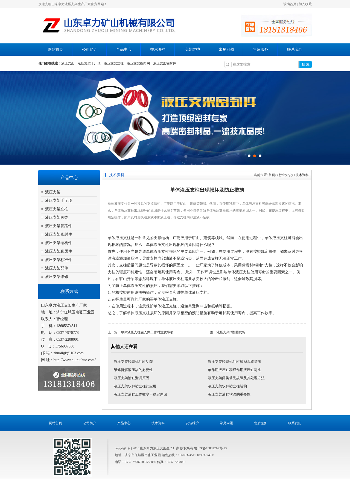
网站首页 (55, 49)
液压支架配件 (56, 268)
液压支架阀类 (56, 217)
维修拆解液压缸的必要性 (133, 370)
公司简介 (89, 49)
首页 (272, 175)
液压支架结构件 (58, 243)
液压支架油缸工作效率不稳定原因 (140, 394)
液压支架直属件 (58, 251)
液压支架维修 (56, 277)
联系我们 (294, 49)
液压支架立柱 (114, 63)
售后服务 (260, 49)
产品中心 (124, 49)
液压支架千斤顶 (89, 63)
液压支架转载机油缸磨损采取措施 (234, 362)
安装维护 (192, 49)
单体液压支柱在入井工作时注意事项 (147, 332)
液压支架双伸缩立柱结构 (227, 386)
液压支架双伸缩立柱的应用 (135, 386)
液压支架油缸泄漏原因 (131, 378)
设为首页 (289, 4)
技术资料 (158, 49)
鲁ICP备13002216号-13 (210, 448)
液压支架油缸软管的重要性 (229, 394)
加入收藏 (305, 4)
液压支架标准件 (58, 260)
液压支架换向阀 (138, 63)
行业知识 (285, 175)
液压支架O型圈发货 (231, 332)
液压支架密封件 (164, 63)
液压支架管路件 (58, 226)
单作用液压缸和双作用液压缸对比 (234, 370)
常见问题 (226, 49)
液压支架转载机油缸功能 (133, 362)
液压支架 (67, 63)
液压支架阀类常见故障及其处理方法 (236, 378)
